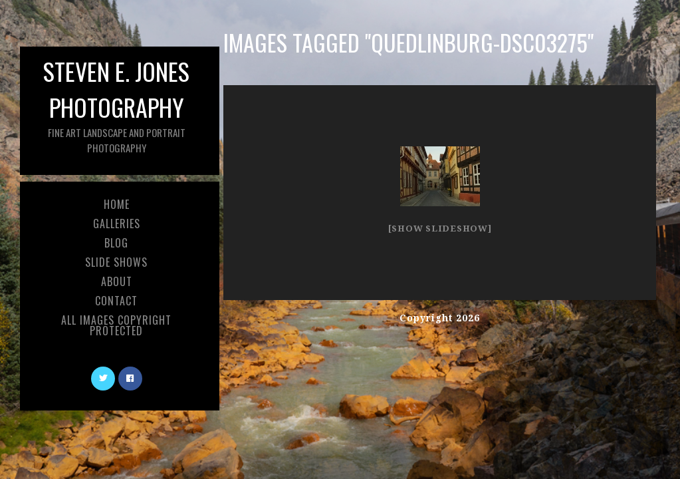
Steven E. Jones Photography (116, 104)
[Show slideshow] (440, 229)
